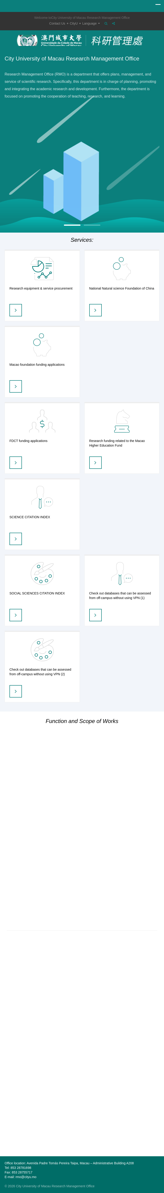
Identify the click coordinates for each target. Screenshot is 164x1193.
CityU (74, 23)
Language (91, 23)
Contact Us (57, 23)
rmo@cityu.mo (25, 1177)
